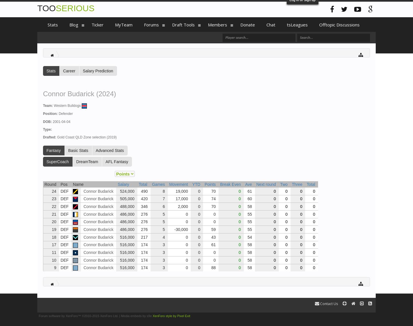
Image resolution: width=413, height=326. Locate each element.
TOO (65, 8)
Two (284, 184)
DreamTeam (87, 161)
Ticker (97, 25)
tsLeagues (297, 25)
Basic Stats (78, 150)
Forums (151, 25)
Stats (51, 71)
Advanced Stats (110, 150)
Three (297, 184)
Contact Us (326, 303)
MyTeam (124, 25)
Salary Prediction (98, 71)
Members (217, 25)
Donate (247, 25)
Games (158, 184)
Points (210, 184)
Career (69, 71)
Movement (178, 184)
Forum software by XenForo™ (78, 316)
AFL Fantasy (117, 161)
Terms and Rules (362, 316)
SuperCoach (57, 161)
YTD (196, 184)
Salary (123, 184)
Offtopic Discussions (339, 25)
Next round (266, 184)
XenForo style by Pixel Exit (171, 316)
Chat (270, 25)
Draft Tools (183, 25)
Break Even (230, 184)
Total (143, 184)
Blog (73, 25)
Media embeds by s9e (136, 316)
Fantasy (53, 150)
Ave (248, 184)
